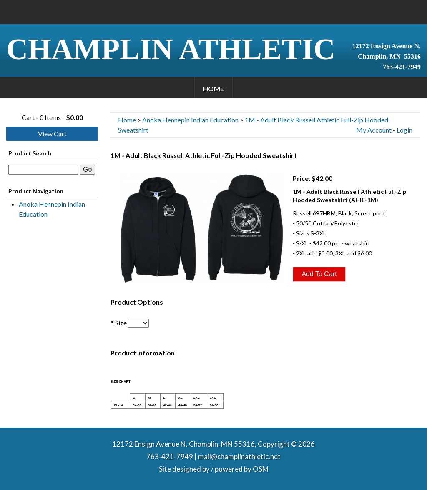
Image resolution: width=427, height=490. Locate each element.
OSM (261, 469)
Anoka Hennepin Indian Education (52, 209)
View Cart (52, 134)
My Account (374, 130)
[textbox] (43, 170)
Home (213, 88)
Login (404, 130)
